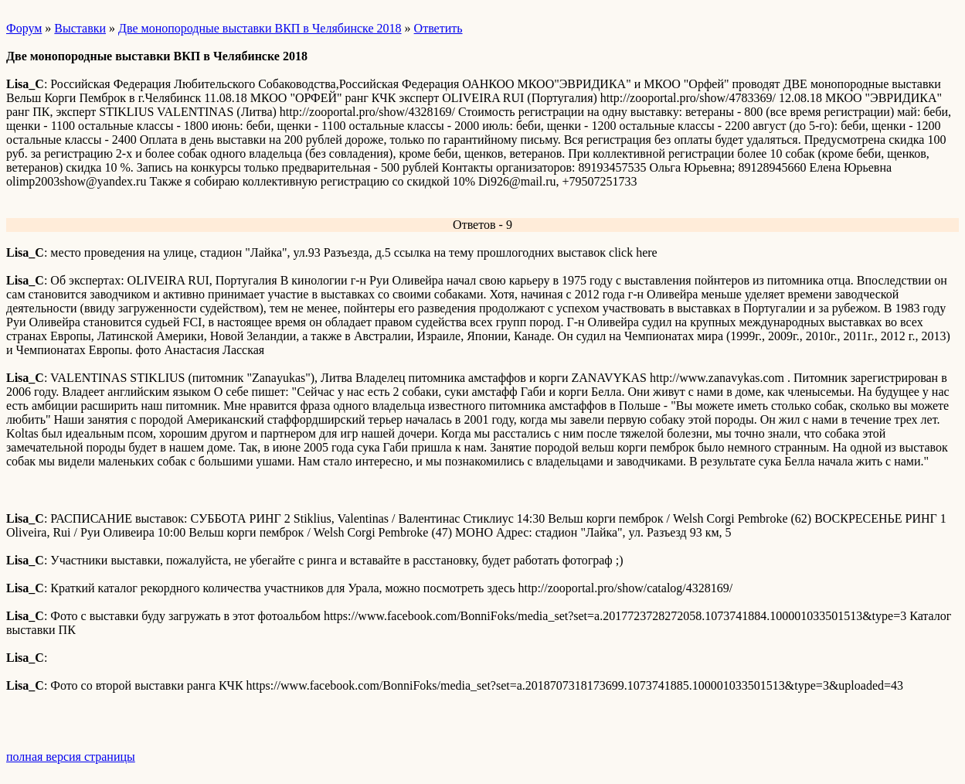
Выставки (80, 28)
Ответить (438, 28)
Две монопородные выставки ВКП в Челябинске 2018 (260, 28)
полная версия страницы (70, 756)
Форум (24, 28)
